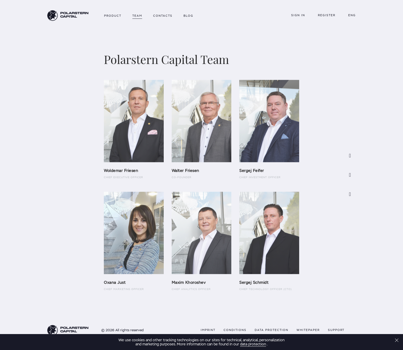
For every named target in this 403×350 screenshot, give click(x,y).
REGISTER (326, 15)
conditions (235, 330)
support (336, 330)
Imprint (208, 330)
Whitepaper (308, 330)
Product (112, 15)
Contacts (162, 15)
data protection (271, 330)
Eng (352, 15)
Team (137, 15)
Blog (188, 15)
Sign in (298, 15)
